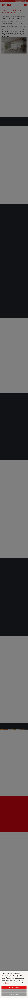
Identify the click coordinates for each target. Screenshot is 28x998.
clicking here (5, 983)
